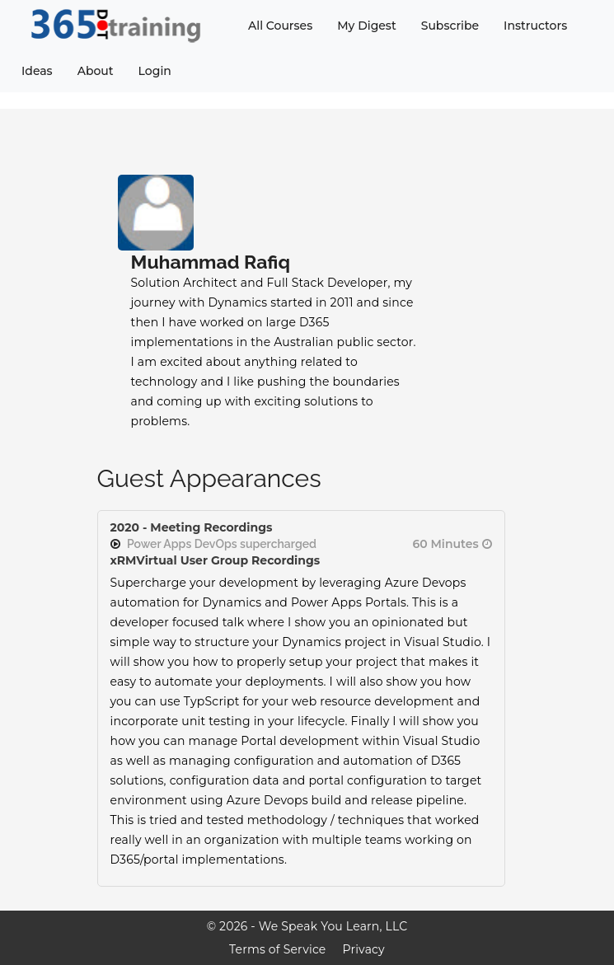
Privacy (364, 949)
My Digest (366, 25)
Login (154, 70)
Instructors (535, 25)
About (95, 70)
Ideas (37, 70)
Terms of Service (277, 949)
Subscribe (450, 25)
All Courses (280, 25)
